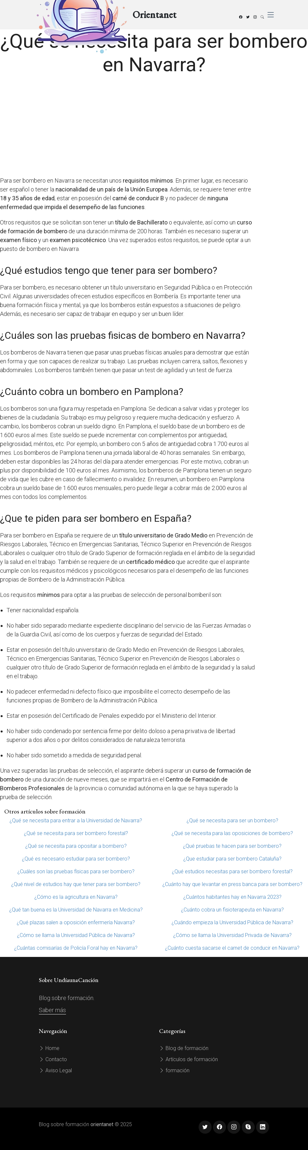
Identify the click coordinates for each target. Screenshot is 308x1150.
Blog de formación (183, 1048)
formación (174, 1070)
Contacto (53, 1059)
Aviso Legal (55, 1070)
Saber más (52, 1010)
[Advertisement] (128, 127)
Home (49, 1048)
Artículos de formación (188, 1059)
